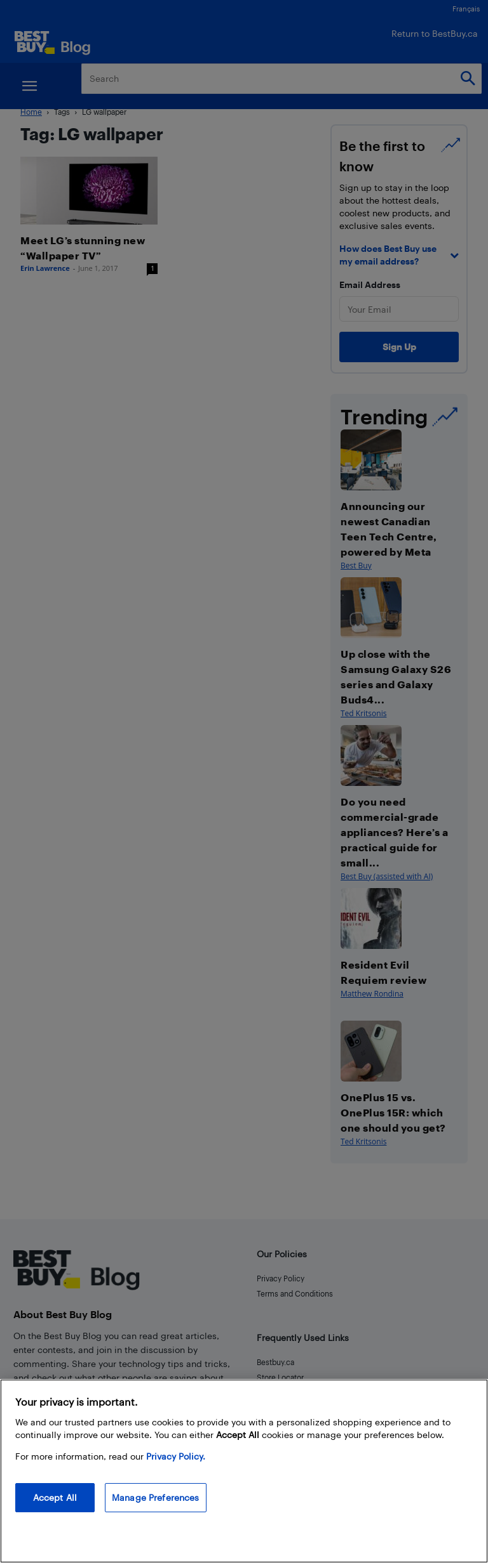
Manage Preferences (156, 1497)
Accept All (55, 1497)
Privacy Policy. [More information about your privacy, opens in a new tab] (175, 1456)
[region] (244, 1471)
